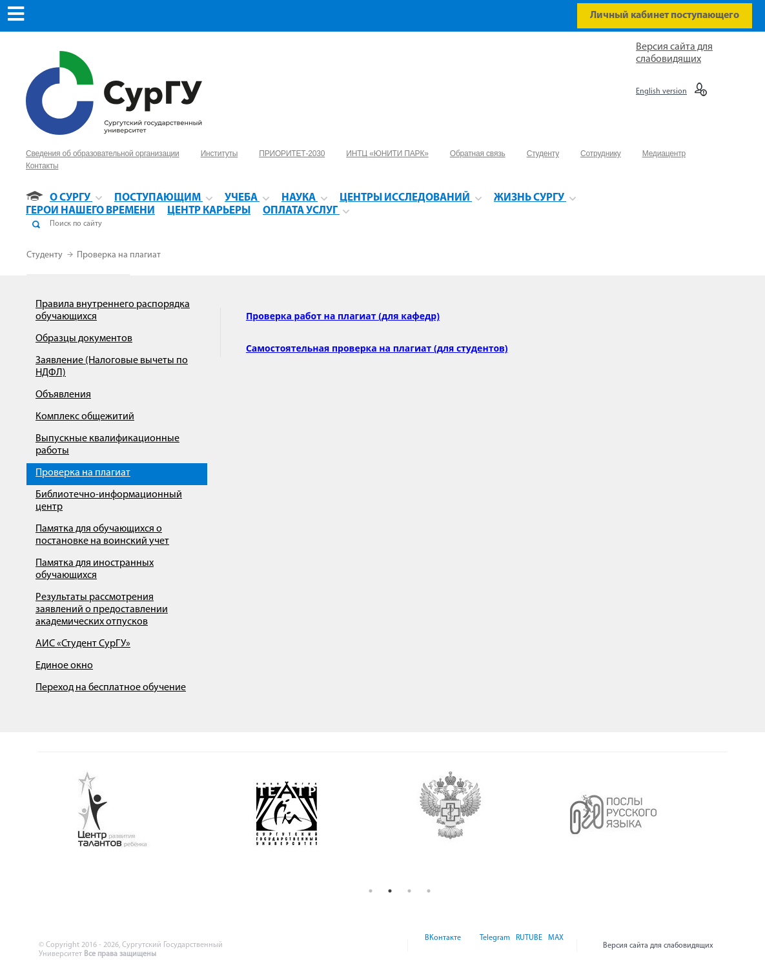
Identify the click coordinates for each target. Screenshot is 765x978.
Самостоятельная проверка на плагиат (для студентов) (377, 348)
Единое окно (64, 666)
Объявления (63, 395)
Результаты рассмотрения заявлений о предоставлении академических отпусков (102, 609)
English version (661, 91)
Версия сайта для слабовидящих (658, 946)
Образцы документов (84, 339)
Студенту (45, 255)
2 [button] (389, 890)
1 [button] (370, 890)
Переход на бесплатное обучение (111, 688)
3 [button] (409, 890)
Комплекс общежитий (85, 417)
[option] (155, 810)
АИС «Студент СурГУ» (83, 644)
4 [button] (428, 890)
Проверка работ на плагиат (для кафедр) (343, 316)
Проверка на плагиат (119, 255)
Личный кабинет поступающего (664, 15)
